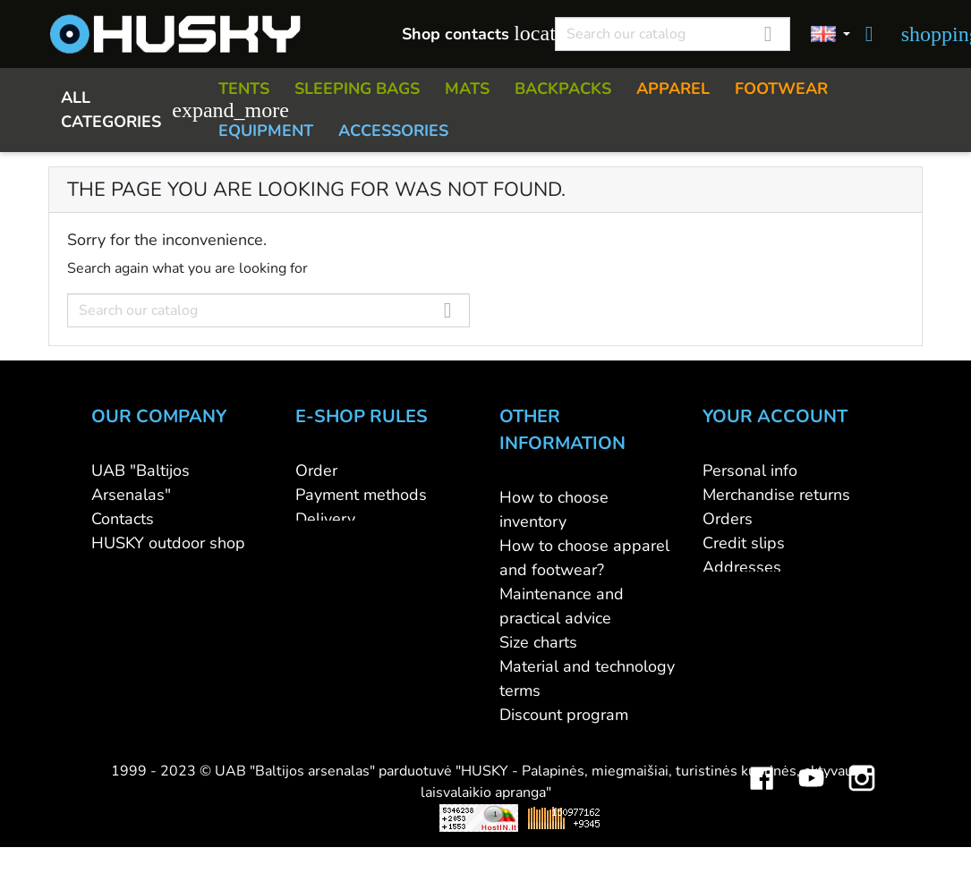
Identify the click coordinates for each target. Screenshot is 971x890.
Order (316, 470)
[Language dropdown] (830, 34)
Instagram (862, 784)
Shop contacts (468, 33)
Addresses (742, 567)
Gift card (530, 739)
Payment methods (361, 494)
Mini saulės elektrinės (762, 837)
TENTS (243, 88)
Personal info (750, 470)
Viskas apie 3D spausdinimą (245, 837)
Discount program (563, 714)
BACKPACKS (563, 88)
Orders (728, 519)
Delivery (325, 519)
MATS (467, 88)
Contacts (122, 519)
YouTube (812, 784)
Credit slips (744, 543)
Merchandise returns (776, 494)
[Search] (672, 34)
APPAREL (673, 88)
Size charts (538, 642)
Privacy (320, 567)
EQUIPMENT (265, 130)
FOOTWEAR (781, 88)
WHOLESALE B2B (160, 567)
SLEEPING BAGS (357, 88)
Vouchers (736, 591)
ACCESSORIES (393, 130)
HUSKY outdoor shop (168, 543)
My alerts (736, 615)
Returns (323, 543)
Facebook (761, 784)
